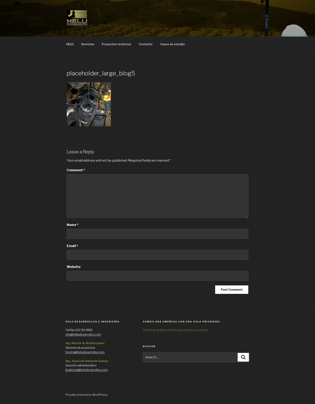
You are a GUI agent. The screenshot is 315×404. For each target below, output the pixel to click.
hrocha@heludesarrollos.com (85, 352)
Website (74, 267)
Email (72, 246)
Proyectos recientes (116, 44)
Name (72, 225)
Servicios (87, 44)
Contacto (145, 44)
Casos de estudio (172, 44)
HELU (70, 44)
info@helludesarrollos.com (83, 334)
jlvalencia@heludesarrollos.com (86, 369)
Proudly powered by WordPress (86, 394)
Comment (76, 170)
